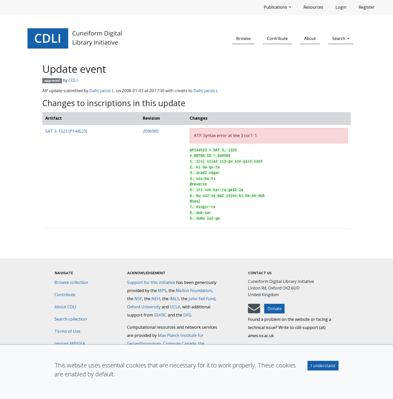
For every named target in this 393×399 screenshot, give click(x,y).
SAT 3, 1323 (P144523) (66, 131)
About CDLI (65, 307)
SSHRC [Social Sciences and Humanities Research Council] (160, 315)
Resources (313, 7)
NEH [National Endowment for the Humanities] (155, 298)
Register (367, 7)
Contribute (277, 38)
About (310, 38)
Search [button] (339, 38)
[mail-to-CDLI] (254, 311)
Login (340, 7)
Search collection (70, 319)
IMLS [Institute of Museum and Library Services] (174, 298)
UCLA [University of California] (175, 307)
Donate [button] (275, 308)
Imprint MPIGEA (69, 343)
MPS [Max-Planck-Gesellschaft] (162, 290)
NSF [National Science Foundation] (138, 298)
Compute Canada (179, 343)
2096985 (151, 131)
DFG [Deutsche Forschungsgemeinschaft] (187, 315)
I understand (323, 365)
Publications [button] (276, 7)
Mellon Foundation (194, 290)
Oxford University (144, 307)
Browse (243, 38)
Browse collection (71, 282)
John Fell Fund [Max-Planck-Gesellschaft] (202, 298)
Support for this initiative (151, 282)
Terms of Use (67, 331)
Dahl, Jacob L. (102, 90)
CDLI (73, 80)
